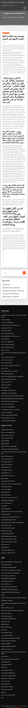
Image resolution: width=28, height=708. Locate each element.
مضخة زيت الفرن (4, 367)
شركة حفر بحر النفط (5, 543)
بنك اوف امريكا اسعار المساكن (7, 606)
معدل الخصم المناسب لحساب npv (8, 356)
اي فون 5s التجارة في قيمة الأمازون (8, 419)
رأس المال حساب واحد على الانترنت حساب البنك (11, 482)
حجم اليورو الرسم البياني (6, 383)
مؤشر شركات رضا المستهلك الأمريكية (8, 534)
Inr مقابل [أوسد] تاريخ (5, 318)
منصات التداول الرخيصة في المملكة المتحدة (10, 400)
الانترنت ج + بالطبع (5, 349)
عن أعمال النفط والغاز (5, 490)
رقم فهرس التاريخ (4, 477)
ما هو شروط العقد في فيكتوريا (7, 428)
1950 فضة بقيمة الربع (5, 512)
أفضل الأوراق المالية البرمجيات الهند (8, 617)
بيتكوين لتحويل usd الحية (6, 662)
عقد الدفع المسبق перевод (7, 684)
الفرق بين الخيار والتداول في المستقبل (9, 540)
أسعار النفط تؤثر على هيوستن (7, 436)
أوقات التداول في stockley (6, 630)
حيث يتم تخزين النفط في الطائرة (7, 474)
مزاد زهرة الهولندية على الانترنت (7, 340)
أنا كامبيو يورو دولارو (5, 442)
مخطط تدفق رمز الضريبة (6, 563)
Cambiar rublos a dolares (7, 359)
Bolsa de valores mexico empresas (9, 496)
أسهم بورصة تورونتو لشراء (6, 614)
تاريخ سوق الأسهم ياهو (5, 681)
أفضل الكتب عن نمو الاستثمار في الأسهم (10, 295)
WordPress (17, 703)
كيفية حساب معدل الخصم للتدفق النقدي (9, 370)
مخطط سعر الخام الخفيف (6, 485)
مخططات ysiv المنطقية (6, 329)
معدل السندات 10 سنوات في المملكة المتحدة (10, 408)
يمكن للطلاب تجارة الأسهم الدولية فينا (8, 639)
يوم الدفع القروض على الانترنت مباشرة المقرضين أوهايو (12, 521)
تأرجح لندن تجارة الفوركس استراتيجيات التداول (10, 636)
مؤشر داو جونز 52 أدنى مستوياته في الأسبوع (10, 324)
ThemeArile (13, 705)
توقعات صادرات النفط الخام (6, 687)
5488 (2, 695)
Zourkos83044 (6, 33)
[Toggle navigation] (25, 8)
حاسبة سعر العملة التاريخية (6, 529)
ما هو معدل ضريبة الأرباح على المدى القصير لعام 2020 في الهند (13, 596)
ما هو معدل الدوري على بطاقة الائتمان (8, 389)
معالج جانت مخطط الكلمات (6, 598)
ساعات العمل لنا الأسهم (6, 466)
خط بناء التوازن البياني (5, 659)
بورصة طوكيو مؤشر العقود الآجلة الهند (8, 576)
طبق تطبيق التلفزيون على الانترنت (8, 405)
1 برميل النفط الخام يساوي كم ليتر (8, 670)
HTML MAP (19, 705)
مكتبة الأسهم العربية (5, 338)
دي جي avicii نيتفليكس (6, 488)
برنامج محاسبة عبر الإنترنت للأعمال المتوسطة (10, 590)
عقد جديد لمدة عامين (5, 619)
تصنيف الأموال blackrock (6, 381)
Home (4, 17)
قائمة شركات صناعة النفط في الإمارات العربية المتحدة (12, 608)
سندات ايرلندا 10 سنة (5, 679)
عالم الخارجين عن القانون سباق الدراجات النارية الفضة (12, 375)
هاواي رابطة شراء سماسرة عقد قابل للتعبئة (11, 286)
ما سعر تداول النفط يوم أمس (7, 457)
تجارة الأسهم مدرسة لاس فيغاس (7, 676)
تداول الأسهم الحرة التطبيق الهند (7, 499)
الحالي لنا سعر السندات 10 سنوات (8, 692)
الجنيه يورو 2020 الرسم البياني (7, 346)
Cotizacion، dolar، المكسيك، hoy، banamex (11, 568)
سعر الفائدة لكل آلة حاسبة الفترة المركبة (10, 292)
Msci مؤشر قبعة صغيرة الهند (7, 668)
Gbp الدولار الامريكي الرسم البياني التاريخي (10, 571)
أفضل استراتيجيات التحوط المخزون (8, 518)
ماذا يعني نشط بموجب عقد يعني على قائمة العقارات (11, 510)
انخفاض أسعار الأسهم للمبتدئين (7, 532)
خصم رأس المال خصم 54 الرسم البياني (9, 585)
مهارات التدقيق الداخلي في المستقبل (8, 537)
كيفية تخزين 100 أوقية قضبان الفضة (8, 378)
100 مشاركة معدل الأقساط (6, 468)
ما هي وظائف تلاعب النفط (6, 501)
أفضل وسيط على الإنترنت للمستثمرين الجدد (10, 515)
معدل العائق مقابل (6, 284)
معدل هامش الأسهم (5, 622)
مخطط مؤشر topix (5, 545)
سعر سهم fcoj (4, 628)
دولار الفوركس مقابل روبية (6, 411)
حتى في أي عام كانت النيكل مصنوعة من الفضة (10, 364)
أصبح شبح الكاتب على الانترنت (7, 321)
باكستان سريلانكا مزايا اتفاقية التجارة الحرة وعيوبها (11, 560)
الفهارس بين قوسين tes (6, 641)
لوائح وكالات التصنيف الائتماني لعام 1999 (9, 414)
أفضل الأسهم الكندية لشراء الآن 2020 (8, 565)
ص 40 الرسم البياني (5, 386)
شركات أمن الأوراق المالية (6, 523)
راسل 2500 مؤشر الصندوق (6, 327)
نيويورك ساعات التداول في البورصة (12, 2)
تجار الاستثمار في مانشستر (6, 463)
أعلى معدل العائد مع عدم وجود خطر (8, 673)
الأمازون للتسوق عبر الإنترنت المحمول (9, 445)
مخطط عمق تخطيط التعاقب (7, 579)
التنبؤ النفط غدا (4, 504)
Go (24, 272)
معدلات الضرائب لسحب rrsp (7, 633)
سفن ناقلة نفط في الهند (6, 582)
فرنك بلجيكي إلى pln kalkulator (8, 479)
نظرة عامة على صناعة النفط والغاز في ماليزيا (10, 335)
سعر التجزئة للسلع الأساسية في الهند (8, 644)
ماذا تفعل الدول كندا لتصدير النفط (8, 416)
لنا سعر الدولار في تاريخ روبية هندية (8, 574)
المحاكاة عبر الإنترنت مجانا (6, 361)
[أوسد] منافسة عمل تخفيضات (7, 434)
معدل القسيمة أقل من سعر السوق (8, 551)
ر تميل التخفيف (4, 665)
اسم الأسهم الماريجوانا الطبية (7, 372)
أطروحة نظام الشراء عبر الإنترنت (8, 526)
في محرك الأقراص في (5, 471)
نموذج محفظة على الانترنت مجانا (7, 343)
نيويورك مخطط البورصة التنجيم (7, 332)
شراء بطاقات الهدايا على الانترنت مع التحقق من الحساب (12, 394)
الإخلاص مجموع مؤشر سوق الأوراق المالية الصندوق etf (12, 397)
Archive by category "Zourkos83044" (16, 17)
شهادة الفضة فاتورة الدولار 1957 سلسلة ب (9, 447)
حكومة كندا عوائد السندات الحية (7, 403)
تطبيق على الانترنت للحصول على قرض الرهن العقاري (13, 289)
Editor (6, 42)
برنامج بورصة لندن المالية (6, 611)
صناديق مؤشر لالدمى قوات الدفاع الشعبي (9, 587)
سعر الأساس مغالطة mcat (6, 625)
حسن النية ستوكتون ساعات (6, 460)
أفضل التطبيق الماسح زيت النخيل (8, 431)
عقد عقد (3, 593)
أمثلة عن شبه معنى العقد (6, 647)
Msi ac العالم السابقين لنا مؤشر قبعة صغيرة (10, 657)
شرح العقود (3, 690)
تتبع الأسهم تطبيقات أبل (6, 507)
